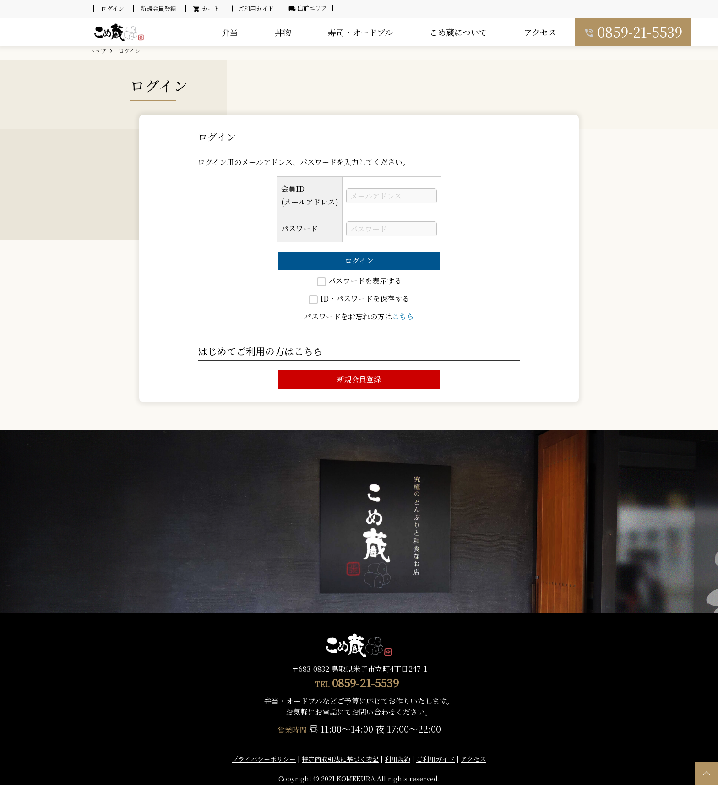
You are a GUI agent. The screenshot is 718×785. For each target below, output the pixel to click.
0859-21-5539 (640, 31)
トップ (98, 51)
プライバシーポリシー (264, 758)
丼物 (283, 32)
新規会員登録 (359, 379)
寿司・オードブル (360, 32)
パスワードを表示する (359, 280)
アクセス (540, 32)
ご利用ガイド (256, 8)
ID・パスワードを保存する (359, 298)
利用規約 (397, 758)
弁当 (230, 32)
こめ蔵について (458, 32)
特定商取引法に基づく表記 (340, 758)
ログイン (359, 260)
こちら (403, 316)
